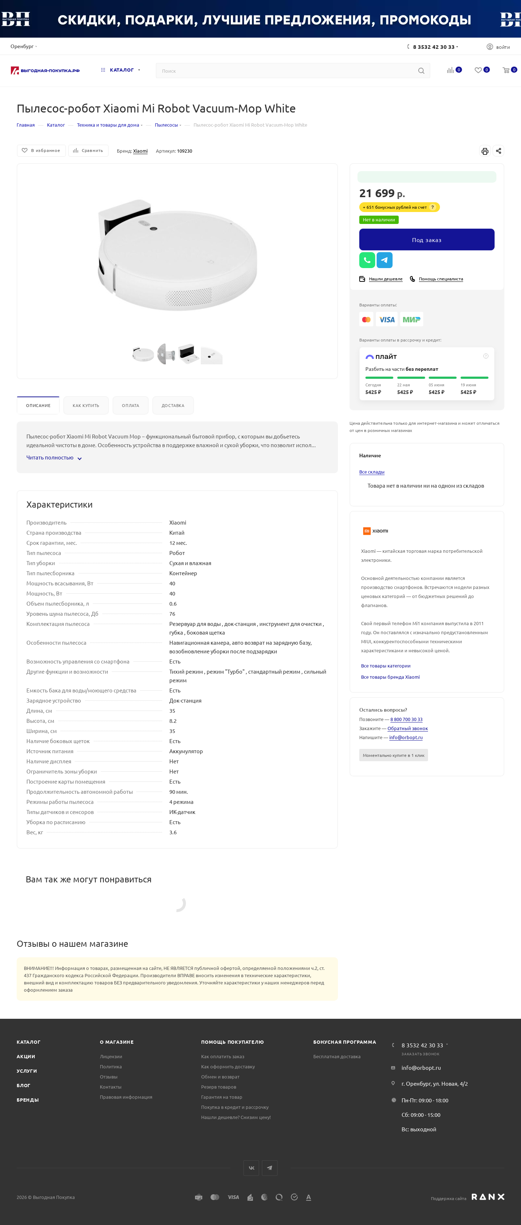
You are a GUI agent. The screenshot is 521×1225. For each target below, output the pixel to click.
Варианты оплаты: (378, 305)
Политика (111, 1066)
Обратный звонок (407, 728)
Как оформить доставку (228, 1066)
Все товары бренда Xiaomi (390, 677)
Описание (38, 405)
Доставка (173, 405)
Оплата (130, 405)
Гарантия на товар (221, 1097)
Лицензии (111, 1056)
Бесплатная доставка (337, 1056)
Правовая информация (126, 1097)
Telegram (270, 1168)
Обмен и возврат (220, 1076)
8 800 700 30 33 (406, 719)
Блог (24, 1085)
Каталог (29, 1042)
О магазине (117, 1042)
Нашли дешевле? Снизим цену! (236, 1117)
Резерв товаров (218, 1087)
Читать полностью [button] (53, 457)
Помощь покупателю (232, 1042)
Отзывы (109, 1076)
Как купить (86, 405)
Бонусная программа (344, 1042)
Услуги (27, 1071)
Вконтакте (251, 1168)
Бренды (28, 1100)
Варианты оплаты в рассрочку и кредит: (400, 340)
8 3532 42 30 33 (434, 46)
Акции (26, 1056)
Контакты (111, 1087)
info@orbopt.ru (406, 737)
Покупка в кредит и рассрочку (234, 1107)
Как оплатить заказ (222, 1056)
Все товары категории (386, 665)
